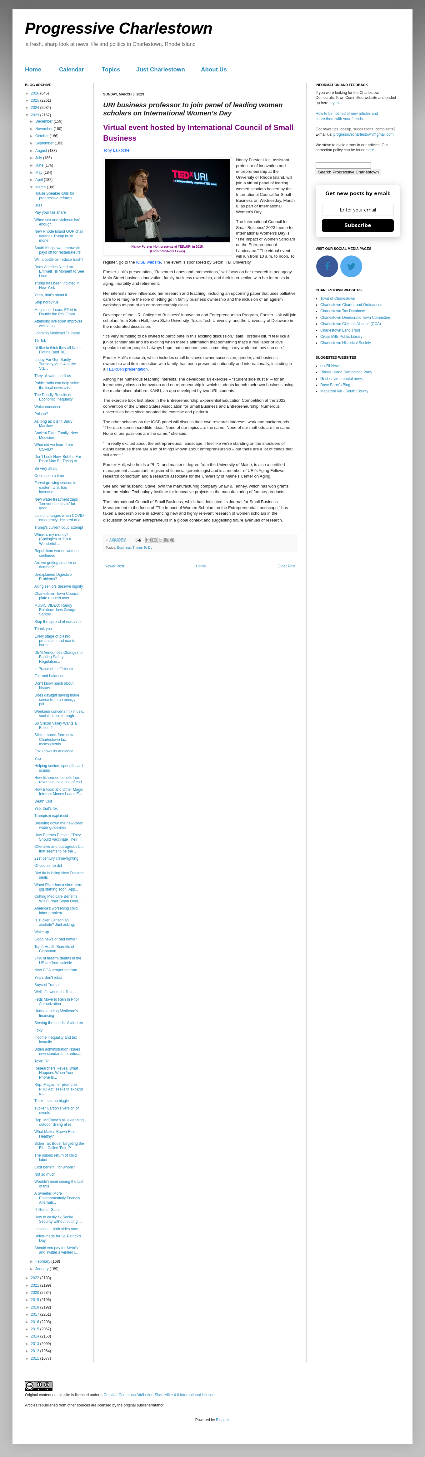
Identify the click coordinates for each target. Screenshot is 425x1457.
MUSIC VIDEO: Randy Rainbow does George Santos (55, 610)
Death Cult (43, 801)
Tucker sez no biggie (51, 1101)
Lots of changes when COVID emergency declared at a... (59, 517)
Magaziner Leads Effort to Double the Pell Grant (55, 312)
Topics (111, 69)
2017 (35, 1314)
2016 (35, 1322)
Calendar (71, 69)
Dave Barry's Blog (335, 385)
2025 (35, 100)
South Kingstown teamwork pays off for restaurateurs (57, 250)
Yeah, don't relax (48, 977)
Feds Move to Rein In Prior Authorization (56, 1001)
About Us (214, 69)
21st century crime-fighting (56, 858)
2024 (35, 107)
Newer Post (114, 566)
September (45, 143)
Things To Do (142, 547)
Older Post (286, 566)
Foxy (38, 1030)
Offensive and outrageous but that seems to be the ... (58, 848)
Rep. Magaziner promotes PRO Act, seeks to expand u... (58, 1089)
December (44, 121)
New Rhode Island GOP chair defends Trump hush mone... (58, 236)
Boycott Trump (46, 985)
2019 (35, 1300)
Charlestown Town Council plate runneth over (56, 595)
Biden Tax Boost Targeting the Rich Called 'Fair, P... (59, 1145)
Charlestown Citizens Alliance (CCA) (350, 324)
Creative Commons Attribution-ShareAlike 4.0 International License (159, 1395)
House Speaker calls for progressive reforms (54, 195)
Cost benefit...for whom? (54, 1167)
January (42, 1269)
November (44, 129)
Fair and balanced (49, 676)
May (39, 172)
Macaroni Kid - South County (344, 391)
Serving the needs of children (58, 1023)
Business (124, 547)
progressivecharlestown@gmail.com (363, 134)
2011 (35, 1358)
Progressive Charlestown (118, 28)
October (42, 136)
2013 (35, 1344)
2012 (35, 1351)
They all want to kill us (52, 376)
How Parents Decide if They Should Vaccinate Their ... (58, 837)
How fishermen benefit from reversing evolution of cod (58, 779)
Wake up (41, 932)
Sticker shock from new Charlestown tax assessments (53, 739)
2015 (35, 1329)
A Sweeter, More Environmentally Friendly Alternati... (57, 1198)
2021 (35, 1285)
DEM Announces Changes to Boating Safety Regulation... (58, 657)
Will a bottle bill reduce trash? (58, 259)
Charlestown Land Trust (340, 330)
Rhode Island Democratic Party (346, 372)
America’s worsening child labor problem (56, 910)
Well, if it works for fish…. (55, 992)
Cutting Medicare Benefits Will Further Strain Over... (57, 898)
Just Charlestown (160, 69)
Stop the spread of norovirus (58, 621)
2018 (35, 1307)
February (43, 1261)
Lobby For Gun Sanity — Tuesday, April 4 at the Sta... (55, 364)
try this (335, 103)
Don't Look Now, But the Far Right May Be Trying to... (57, 458)
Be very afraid (46, 468)
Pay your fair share (50, 212)
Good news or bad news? (55, 939)
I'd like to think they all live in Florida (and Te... (58, 350)
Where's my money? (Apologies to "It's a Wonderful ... (52, 539)
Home (33, 69)
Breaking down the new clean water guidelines (58, 825)
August (41, 150)
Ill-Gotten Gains (47, 1209)
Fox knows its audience (53, 751)
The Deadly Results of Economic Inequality (53, 397)
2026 (35, 93)
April (39, 179)
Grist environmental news (341, 378)
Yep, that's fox (46, 808)
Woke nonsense (47, 407)
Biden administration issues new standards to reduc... (57, 1051)
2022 (35, 1278)
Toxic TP (41, 1061)
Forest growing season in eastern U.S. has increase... (55, 487)
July (39, 158)
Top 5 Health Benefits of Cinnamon (54, 949)
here (370, 150)
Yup (37, 758)
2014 (35, 1336)
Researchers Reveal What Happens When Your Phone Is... (56, 1073)
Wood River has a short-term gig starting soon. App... (58, 887)
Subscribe (357, 225)
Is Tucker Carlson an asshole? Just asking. (54, 922)
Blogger (222, 1420)
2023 (35, 115)
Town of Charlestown (337, 298)
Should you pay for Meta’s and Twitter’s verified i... (56, 1250)
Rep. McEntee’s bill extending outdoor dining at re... (59, 1122)
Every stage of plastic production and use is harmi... (54, 641)
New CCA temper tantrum (55, 970)
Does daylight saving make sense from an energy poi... (56, 700)
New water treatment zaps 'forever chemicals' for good (56, 504)
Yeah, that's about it (50, 295)
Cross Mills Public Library (341, 336)
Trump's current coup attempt (58, 527)
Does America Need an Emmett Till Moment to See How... (59, 271)
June (39, 165)
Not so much (44, 1174)
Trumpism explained (51, 815)
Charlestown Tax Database (342, 311)
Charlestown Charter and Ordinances (351, 305)
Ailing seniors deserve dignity (58, 586)
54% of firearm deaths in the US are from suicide (57, 960)
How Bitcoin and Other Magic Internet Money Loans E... (58, 791)
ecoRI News (330, 366)
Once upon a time (49, 476)
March (41, 187)
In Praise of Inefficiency (53, 669)
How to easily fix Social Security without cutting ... (58, 1219)
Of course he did (48, 865)
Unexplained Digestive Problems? (53, 576)
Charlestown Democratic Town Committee (355, 317)
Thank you (43, 629)
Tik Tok (40, 340)
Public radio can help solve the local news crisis (56, 385)
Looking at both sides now (56, 1229)
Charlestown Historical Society (345, 343)
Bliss (38, 205)
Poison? (41, 414)
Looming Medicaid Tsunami (57, 333)
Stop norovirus (46, 302)
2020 (35, 1292)
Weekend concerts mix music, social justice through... (59, 713)
